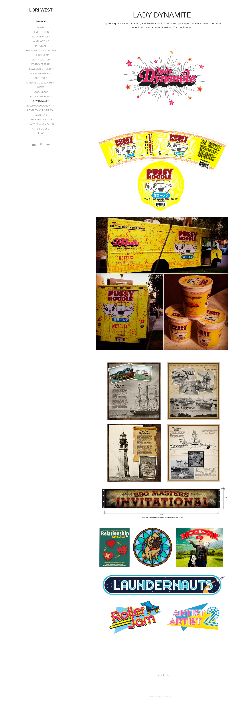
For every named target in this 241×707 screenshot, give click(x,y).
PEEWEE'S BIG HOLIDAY (41, 68)
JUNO (41, 133)
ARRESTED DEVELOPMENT (41, 82)
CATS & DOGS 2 (40, 128)
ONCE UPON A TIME (41, 119)
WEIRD (41, 87)
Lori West (41, 10)
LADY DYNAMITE (41, 101)
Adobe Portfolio (167, 696)
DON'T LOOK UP (41, 59)
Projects (41, 21)
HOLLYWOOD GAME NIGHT (41, 105)
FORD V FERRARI (40, 64)
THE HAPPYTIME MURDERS (41, 50)
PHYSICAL (40, 45)
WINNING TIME (41, 41)
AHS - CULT (41, 78)
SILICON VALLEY (41, 36)
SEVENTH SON (41, 32)
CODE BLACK (41, 91)
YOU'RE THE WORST (41, 96)
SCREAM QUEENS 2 (41, 73)
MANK (40, 27)
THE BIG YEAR (41, 55)
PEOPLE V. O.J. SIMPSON (40, 110)
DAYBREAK (41, 114)
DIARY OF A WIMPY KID (41, 124)
